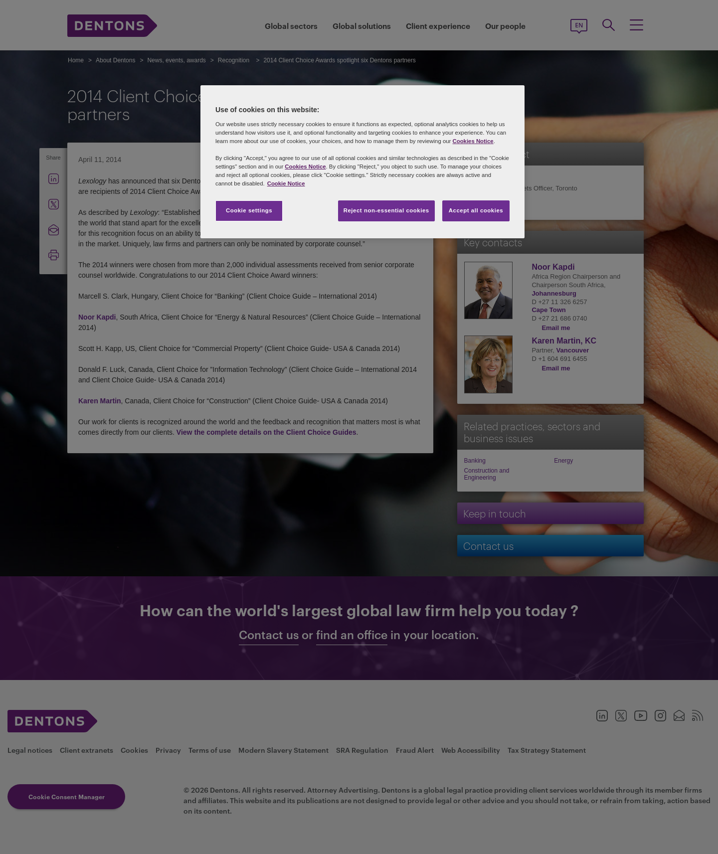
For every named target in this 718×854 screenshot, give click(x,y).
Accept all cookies (476, 210)
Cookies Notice (472, 141)
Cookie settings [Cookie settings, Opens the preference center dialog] (249, 210)
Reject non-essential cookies (386, 210)
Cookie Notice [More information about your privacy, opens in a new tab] (286, 183)
